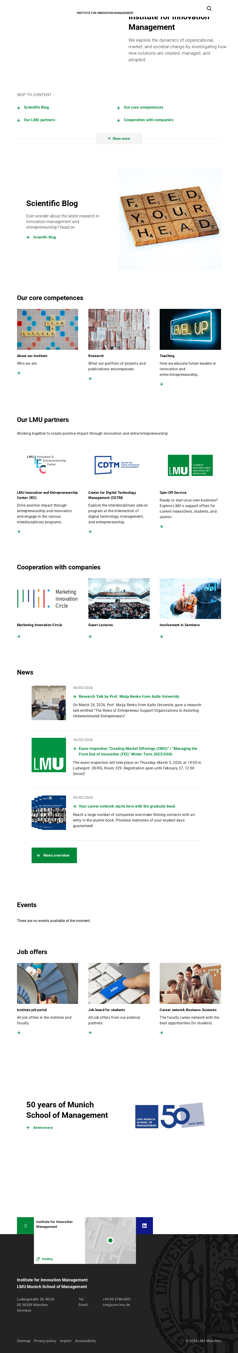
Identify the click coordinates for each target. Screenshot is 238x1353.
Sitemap (23, 1341)
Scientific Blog (36, 107)
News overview (56, 855)
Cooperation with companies (148, 120)
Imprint (65, 1341)
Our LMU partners (39, 120)
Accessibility (85, 1341)
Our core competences (143, 107)
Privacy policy (45, 1341)
